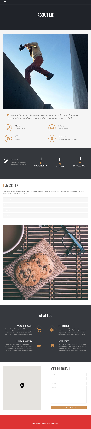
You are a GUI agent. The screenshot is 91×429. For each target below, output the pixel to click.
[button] (22, 385)
